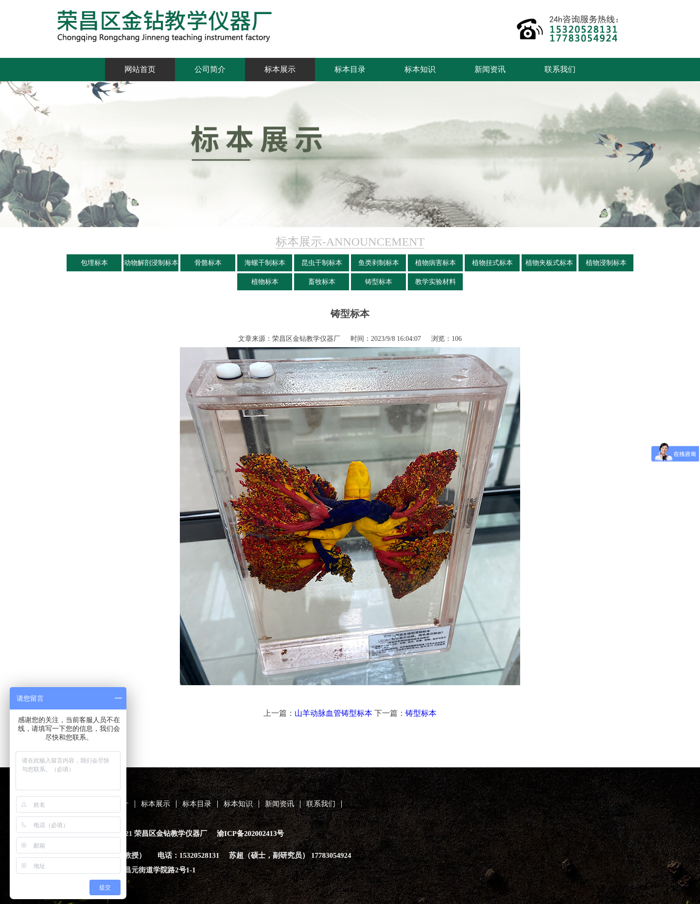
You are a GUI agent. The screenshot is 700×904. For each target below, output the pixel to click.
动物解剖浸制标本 (151, 262)
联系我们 (560, 69)
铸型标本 (378, 281)
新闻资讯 (490, 69)
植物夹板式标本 (549, 262)
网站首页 (140, 69)
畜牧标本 (321, 281)
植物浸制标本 (606, 262)
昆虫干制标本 (321, 262)
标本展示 (280, 69)
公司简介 (210, 69)
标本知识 (420, 69)
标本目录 (350, 69)
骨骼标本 (208, 262)
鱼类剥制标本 (378, 262)
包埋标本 (94, 262)
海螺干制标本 (265, 262)
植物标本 (265, 281)
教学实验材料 (435, 281)
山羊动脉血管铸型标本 (333, 713)
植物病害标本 (435, 262)
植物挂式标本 (492, 262)
